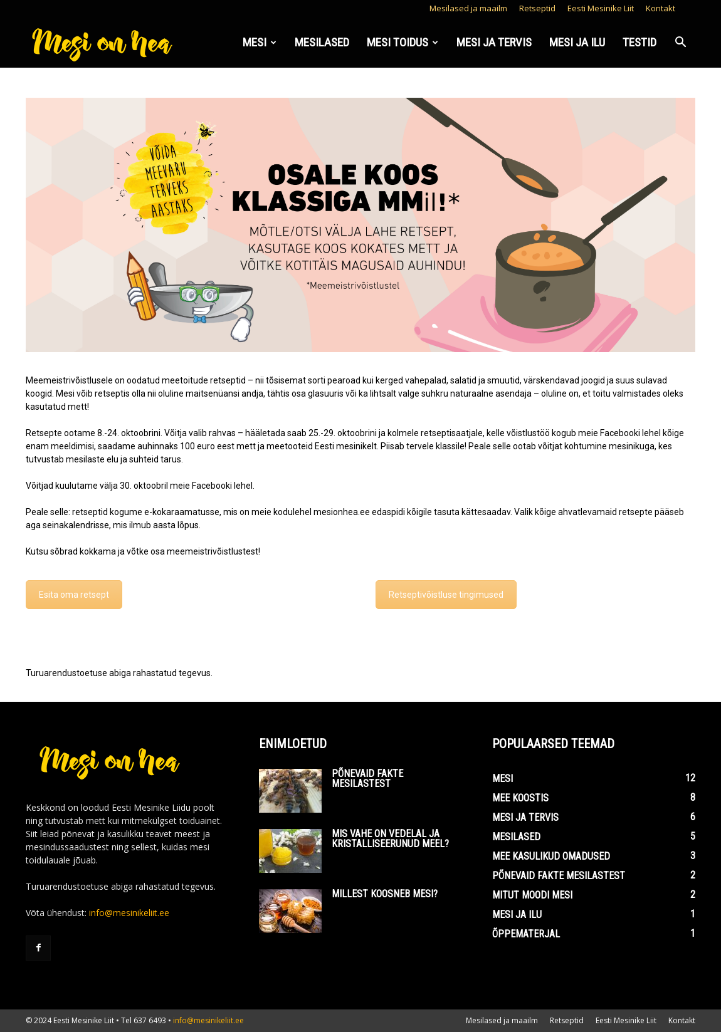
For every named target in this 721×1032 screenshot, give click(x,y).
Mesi (259, 42)
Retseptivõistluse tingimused (446, 595)
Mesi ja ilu (577, 42)
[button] (680, 44)
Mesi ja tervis (494, 42)
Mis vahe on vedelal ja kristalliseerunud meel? (390, 839)
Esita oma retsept (74, 595)
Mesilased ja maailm (468, 8)
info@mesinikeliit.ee (129, 913)
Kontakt (660, 8)
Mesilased (322, 42)
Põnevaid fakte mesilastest (367, 779)
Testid (639, 42)
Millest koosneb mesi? (385, 894)
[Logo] (103, 43)
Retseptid (537, 8)
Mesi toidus (402, 42)
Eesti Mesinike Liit (600, 8)
